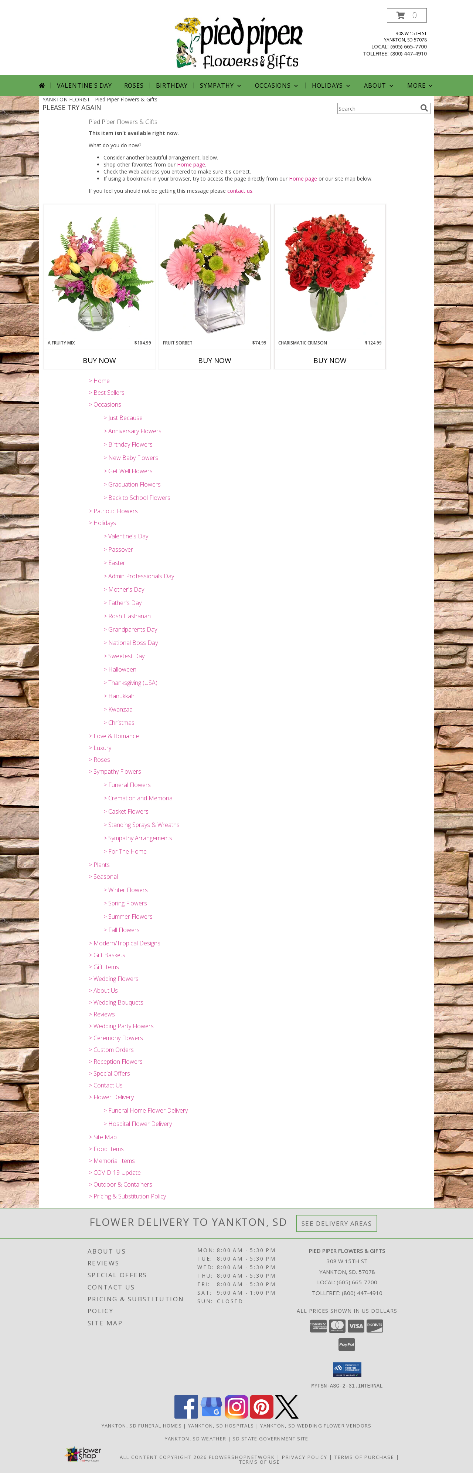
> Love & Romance (114, 736)
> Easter (114, 563)
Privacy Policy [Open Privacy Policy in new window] (304, 1456)
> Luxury (100, 748)
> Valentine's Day (125, 536)
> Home (99, 381)
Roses (134, 85)
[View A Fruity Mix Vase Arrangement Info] (99, 272)
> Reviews (102, 1014)
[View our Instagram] (236, 1416)
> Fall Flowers (121, 930)
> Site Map (103, 1137)
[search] (424, 108)
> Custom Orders (111, 1050)
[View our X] (287, 1416)
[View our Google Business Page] (211, 1416)
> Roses (99, 760)
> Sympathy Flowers (115, 771)
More (420, 85)
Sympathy (221, 85)
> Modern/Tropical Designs (124, 943)
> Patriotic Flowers (113, 511)
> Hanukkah (119, 696)
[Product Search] (377, 108)
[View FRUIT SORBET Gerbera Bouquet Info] (214, 272)
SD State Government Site (270, 1438)
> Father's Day (122, 603)
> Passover (118, 549)
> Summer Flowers (128, 916)
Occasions (277, 85)
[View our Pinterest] (261, 1416)
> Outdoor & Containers (120, 1184)
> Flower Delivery (111, 1097)
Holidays (332, 85)
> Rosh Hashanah (127, 616)
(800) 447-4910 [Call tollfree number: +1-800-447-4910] (408, 53)
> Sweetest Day (123, 656)
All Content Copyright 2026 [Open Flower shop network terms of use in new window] (163, 1456)
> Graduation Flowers (132, 484)
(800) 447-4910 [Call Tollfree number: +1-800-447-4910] (362, 1293)
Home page (191, 164)
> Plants (99, 865)
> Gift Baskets (107, 955)
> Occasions (105, 404)
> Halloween (119, 669)
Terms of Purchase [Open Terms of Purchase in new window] (364, 1456)
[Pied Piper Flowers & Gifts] (239, 41)
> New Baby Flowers (130, 458)
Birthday (172, 85)
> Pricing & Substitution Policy (127, 1196)
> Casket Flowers (126, 811)
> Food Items (106, 1149)
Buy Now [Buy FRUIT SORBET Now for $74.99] (214, 360)
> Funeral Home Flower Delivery (145, 1110)
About (379, 85)
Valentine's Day (84, 85)
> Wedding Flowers (114, 979)
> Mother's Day (123, 589)
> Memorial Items (112, 1161)
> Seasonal (103, 876)
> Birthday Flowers (128, 444)
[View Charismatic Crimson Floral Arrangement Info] (330, 272)
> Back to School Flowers (136, 498)
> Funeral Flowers (127, 785)
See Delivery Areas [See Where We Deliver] (337, 1223)
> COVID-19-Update (115, 1172)
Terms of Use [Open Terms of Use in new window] (259, 1461)
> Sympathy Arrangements (137, 838)
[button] (407, 15)
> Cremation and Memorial (138, 798)
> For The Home (125, 851)
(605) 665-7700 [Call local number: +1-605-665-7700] (408, 46)
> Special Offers (109, 1073)
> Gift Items (104, 967)
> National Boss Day (130, 643)
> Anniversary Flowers (132, 431)
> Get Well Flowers (128, 471)
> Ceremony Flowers (116, 1038)
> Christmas (119, 723)
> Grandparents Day (130, 629)
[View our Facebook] (186, 1416)
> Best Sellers (107, 393)
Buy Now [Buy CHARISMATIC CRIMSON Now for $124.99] (330, 360)
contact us (239, 190)
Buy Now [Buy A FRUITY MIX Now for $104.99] (99, 360)
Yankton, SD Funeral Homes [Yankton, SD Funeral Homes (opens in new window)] (142, 1425)
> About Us (103, 990)
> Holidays (102, 523)
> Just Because (123, 418)
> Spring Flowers (125, 903)
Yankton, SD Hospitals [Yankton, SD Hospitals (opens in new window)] (221, 1425)
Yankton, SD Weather (196, 1438)
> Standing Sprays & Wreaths (141, 825)
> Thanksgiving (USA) (130, 683)
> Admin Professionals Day (138, 576)
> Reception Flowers (116, 1061)
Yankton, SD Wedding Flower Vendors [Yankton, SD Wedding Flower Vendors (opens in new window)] (315, 1425)
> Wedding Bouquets (116, 1002)
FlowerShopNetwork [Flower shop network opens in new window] (242, 1456)
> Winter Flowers (125, 890)
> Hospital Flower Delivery (137, 1124)
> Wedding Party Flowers (121, 1026)
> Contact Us (106, 1085)
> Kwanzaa (118, 709)
